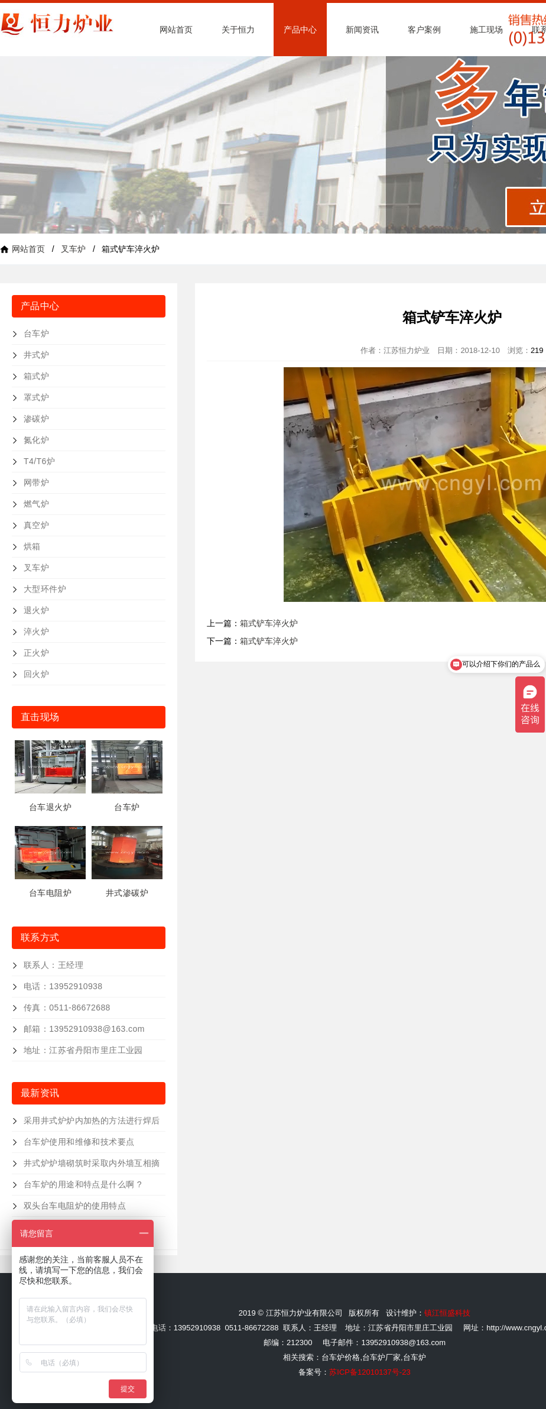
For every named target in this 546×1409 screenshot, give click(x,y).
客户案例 (424, 29)
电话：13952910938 (63, 986)
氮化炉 (36, 440)
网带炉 (36, 482)
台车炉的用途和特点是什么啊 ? (83, 1184)
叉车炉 (73, 249)
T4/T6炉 (39, 461)
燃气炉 (36, 503)
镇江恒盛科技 (447, 1312)
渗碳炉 (36, 418)
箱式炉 (36, 376)
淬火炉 (36, 631)
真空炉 (36, 525)
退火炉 (36, 610)
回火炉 (36, 674)
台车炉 (36, 333)
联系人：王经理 (53, 965)
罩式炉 (36, 397)
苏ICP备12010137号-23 (369, 1372)
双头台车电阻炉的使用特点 (75, 1205)
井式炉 (36, 354)
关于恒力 (238, 29)
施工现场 (486, 29)
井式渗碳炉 (127, 893)
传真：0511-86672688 (67, 1007)
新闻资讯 (362, 29)
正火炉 (36, 652)
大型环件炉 (45, 589)
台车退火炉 (50, 807)
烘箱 (32, 546)
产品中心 (300, 29)
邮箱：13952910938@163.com (84, 1029)
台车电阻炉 (50, 893)
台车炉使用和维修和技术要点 (79, 1141)
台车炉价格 (340, 1357)
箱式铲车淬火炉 (269, 623)
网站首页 (176, 29)
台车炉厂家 (381, 1357)
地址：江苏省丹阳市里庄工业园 (83, 1050)
